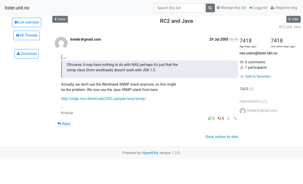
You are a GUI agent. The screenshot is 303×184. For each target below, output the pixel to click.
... (64, 57)
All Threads (27, 35)
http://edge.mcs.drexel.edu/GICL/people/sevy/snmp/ (103, 99)
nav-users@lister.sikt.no (258, 53)
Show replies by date (221, 137)
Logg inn (258, 8)
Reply (63, 124)
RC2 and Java (290, 27)
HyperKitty (150, 153)
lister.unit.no (17, 7)
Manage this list (231, 8)
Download (27, 54)
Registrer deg (284, 8)
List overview (26, 22)
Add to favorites (254, 76)
